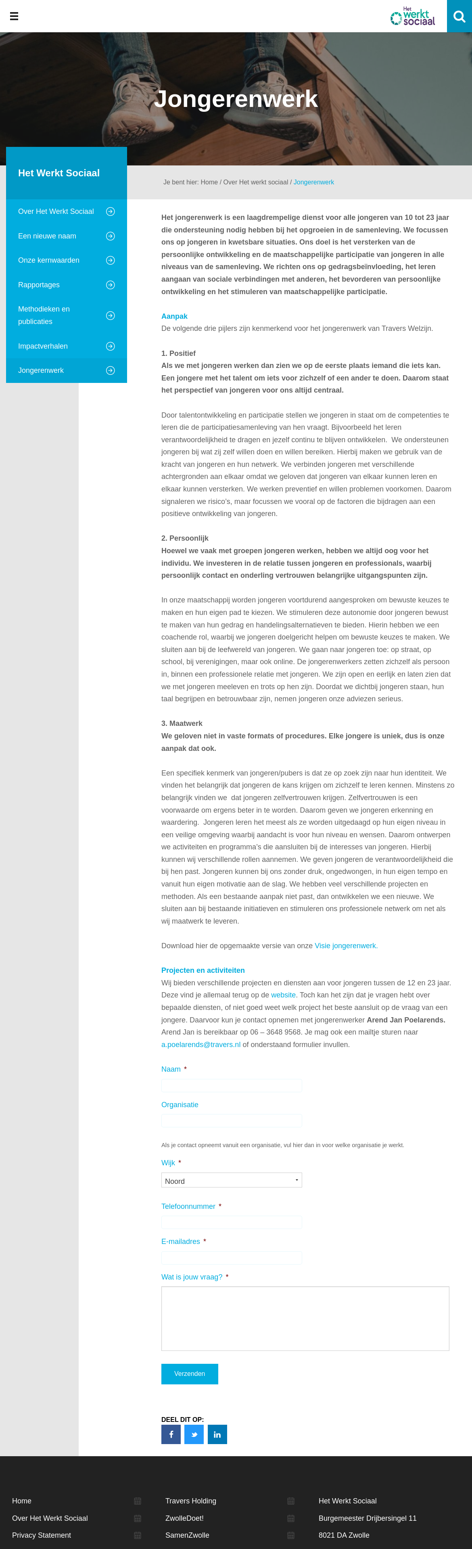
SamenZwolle (187, 1536)
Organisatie (179, 1105)
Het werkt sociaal (412, 16)
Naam (174, 1069)
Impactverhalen (43, 346)
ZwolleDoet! (184, 1518)
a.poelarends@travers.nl (200, 1045)
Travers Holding (190, 1501)
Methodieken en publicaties (44, 315)
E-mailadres (183, 1242)
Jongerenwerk (41, 370)
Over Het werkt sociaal (255, 182)
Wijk (171, 1163)
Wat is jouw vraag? (194, 1277)
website (283, 995)
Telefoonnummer (191, 1206)
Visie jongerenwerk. (346, 946)
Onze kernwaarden (48, 260)
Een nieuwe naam (47, 236)
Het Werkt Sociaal (59, 172)
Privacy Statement (41, 1536)
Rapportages (39, 285)
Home (209, 182)
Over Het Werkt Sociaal (56, 211)
